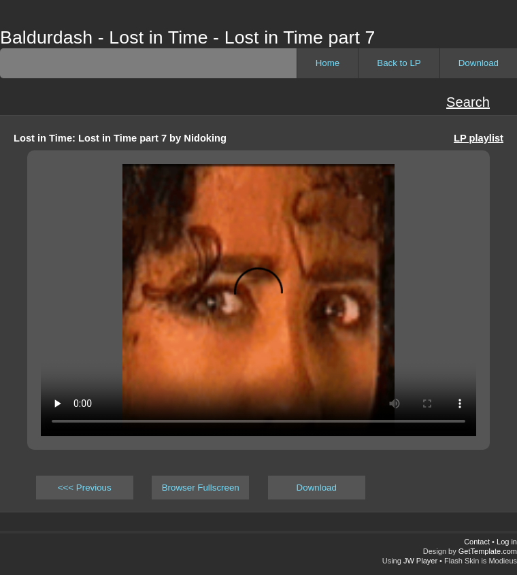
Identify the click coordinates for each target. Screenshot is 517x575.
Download (478, 63)
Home (328, 63)
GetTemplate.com (487, 551)
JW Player (420, 561)
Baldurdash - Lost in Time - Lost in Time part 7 (187, 37)
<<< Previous (85, 487)
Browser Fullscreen (200, 487)
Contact (477, 542)
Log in (507, 542)
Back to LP (398, 63)
